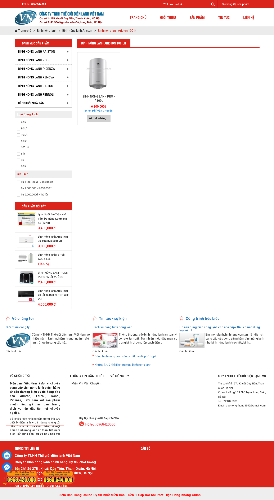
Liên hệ (248, 17)
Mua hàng (100, 118)
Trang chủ (138, 17)
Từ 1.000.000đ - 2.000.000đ (37, 182)
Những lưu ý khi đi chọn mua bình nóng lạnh (123, 364)
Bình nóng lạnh (47, 30)
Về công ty (119, 376)
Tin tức (224, 17)
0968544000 (38, 4)
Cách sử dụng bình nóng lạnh (112, 327)
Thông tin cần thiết (86, 376)
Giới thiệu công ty (18, 327)
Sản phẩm (197, 17)
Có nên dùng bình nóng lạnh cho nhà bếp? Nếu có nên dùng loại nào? (219, 329)
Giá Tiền (22, 174)
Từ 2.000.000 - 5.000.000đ (36, 188)
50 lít (24, 141)
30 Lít (24, 128)
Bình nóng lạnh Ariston (77, 30)
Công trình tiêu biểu (203, 318)
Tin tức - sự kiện (113, 318)
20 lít (24, 122)
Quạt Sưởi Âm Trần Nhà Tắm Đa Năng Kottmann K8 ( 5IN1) (52, 218)
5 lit (23, 153)
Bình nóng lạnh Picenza (36, 68)
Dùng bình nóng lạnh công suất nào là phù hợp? (125, 356)
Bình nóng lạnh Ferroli (36, 94)
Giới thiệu (168, 17)
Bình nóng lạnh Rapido (35, 86)
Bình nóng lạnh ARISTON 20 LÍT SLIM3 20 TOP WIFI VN (53, 295)
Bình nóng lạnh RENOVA (36, 77)
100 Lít (25, 147)
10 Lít (24, 134)
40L (23, 159)
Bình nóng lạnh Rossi (34, 60)
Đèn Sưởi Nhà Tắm (31, 103)
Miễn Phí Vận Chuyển (86, 383)
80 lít (24, 166)
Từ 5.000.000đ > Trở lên (35, 194)
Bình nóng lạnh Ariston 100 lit (117, 30)
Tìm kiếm (213, 4)
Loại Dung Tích (27, 114)
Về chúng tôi (23, 318)
